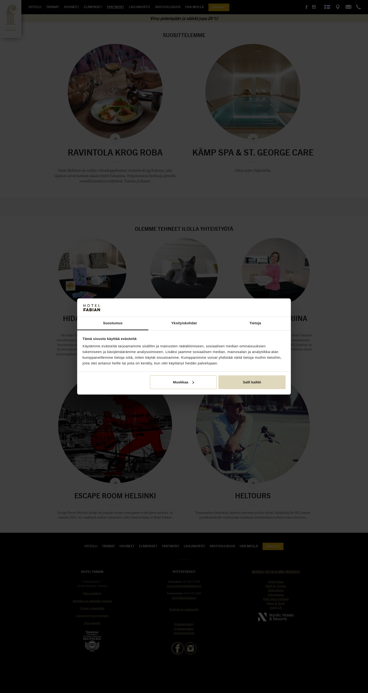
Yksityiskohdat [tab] (184, 323)
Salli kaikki (252, 382)
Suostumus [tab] (113, 323)
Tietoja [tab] (255, 323)
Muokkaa (183, 382)
